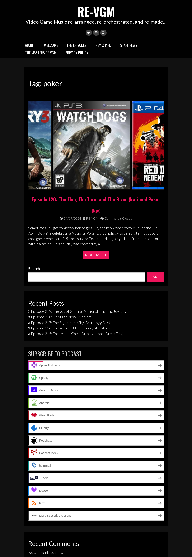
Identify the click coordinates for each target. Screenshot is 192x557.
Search (34, 224)
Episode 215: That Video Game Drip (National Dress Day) (77, 289)
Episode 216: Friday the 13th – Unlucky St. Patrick (70, 284)
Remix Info (103, 45)
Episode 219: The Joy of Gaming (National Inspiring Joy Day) (79, 267)
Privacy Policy (76, 52)
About (30, 45)
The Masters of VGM (40, 52)
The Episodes (76, 45)
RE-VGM (96, 11)
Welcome (51, 45)
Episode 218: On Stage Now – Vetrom (61, 273)
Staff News (128, 45)
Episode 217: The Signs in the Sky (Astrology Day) (70, 278)
